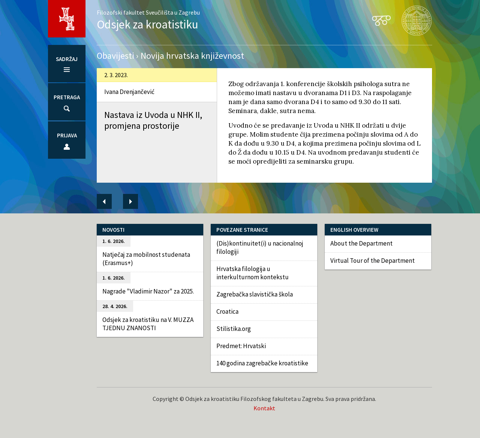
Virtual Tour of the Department (372, 260)
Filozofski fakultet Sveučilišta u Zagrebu (148, 12)
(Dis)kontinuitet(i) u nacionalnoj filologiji (259, 247)
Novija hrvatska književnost (192, 55)
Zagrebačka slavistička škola (254, 294)
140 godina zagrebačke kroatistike (262, 363)
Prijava (67, 135)
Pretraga (67, 97)
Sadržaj (67, 59)
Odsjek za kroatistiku (147, 24)
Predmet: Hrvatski (241, 346)
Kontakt (264, 408)
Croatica (227, 311)
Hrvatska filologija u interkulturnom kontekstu (252, 273)
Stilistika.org (233, 329)
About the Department (361, 243)
